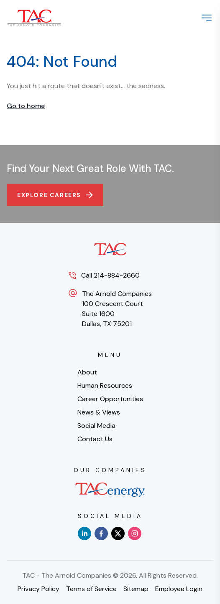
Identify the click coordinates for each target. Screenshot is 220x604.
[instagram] (134, 533)
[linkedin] (84, 533)
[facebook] (101, 533)
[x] (118, 533)
